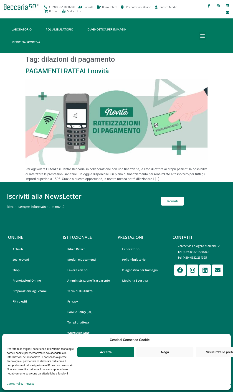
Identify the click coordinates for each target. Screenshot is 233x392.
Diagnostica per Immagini (107, 29)
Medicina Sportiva (26, 42)
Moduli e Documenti (81, 259)
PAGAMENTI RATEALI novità (67, 71)
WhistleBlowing (78, 333)
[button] (202, 36)
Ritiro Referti (76, 249)
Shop (16, 270)
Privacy (29, 383)
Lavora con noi (77, 270)
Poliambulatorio (59, 29)
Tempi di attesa (78, 322)
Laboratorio (22, 29)
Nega (165, 352)
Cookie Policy (15, 383)
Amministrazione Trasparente (88, 280)
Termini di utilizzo (80, 291)
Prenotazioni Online (27, 280)
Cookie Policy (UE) (79, 312)
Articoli (18, 249)
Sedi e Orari (21, 259)
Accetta (106, 352)
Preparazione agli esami (30, 291)
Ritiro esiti (20, 301)
